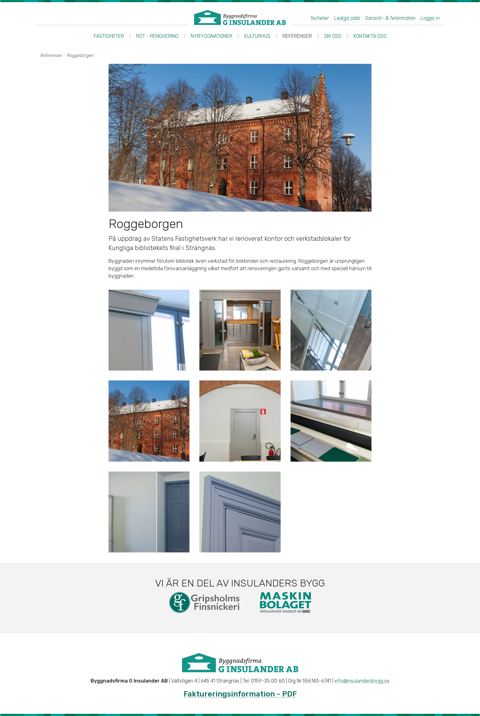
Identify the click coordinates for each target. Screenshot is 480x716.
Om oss (332, 36)
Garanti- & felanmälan (390, 18)
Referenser (297, 36)
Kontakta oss (370, 36)
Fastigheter (109, 36)
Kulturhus (257, 36)
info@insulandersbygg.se (362, 681)
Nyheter (320, 18)
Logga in (430, 18)
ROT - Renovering (157, 36)
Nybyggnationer (211, 36)
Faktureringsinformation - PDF (240, 694)
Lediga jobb (347, 18)
